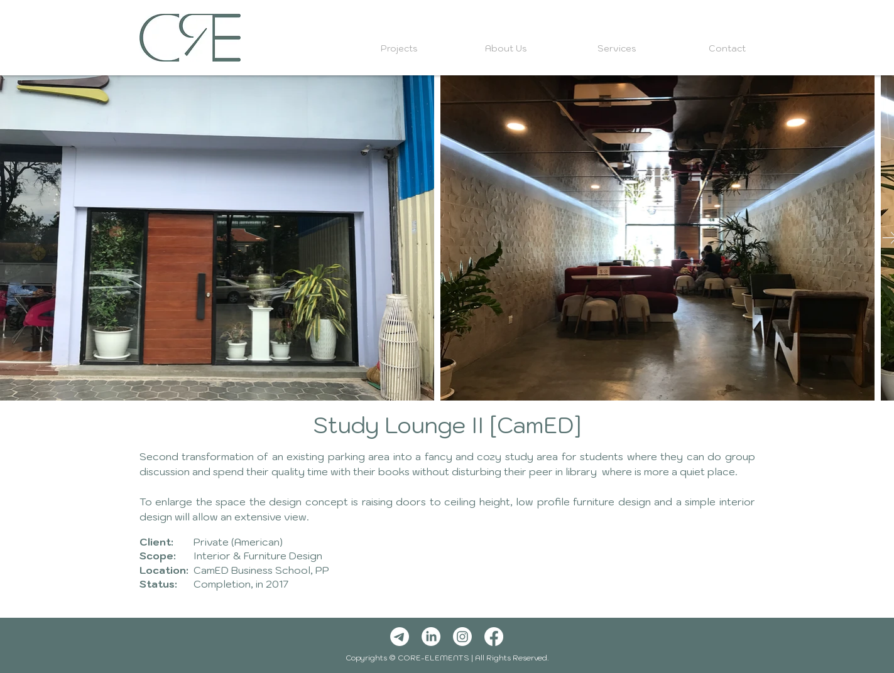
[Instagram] (462, 636)
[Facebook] (493, 636)
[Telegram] (399, 636)
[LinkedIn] (431, 636)
